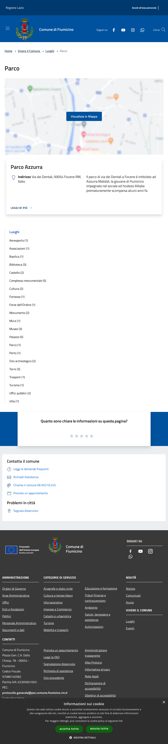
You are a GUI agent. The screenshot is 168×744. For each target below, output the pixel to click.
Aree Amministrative (15, 595)
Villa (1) (14, 401)
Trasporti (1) (17, 377)
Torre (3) (14, 369)
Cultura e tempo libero (58, 595)
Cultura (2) (16, 288)
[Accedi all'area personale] (144, 8)
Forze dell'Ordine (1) (22, 304)
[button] (84, 737)
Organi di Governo (14, 588)
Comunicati (133, 595)
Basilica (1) (16, 256)
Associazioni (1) (19, 248)
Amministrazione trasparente (96, 653)
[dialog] (84, 721)
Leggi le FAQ (52, 657)
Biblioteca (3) (17, 264)
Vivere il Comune (29, 51)
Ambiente (91, 607)
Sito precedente (54, 677)
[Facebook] (112, 29)
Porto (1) (14, 353)
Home (8, 51)
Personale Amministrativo (19, 623)
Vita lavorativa (53, 602)
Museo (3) (15, 329)
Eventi (130, 628)
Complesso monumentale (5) (27, 280)
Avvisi (130, 602)
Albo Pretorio (93, 662)
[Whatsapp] (141, 29)
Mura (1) (14, 321)
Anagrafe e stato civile (58, 588)
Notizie (130, 588)
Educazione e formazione (101, 588)
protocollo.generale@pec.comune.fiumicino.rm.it (34, 692)
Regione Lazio (15, 7)
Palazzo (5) (16, 337)
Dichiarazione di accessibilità (95, 686)
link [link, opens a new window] (121, 721)
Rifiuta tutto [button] (99, 728)
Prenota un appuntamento (61, 650)
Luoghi (49, 51)
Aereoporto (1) (18, 240)
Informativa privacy (97, 669)
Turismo (49, 623)
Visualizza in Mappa (84, 116)
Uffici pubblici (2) (20, 393)
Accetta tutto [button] (69, 729)
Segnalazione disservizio (59, 664)
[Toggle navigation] (7, 28)
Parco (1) (15, 345)
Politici (6, 616)
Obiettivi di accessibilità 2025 (100, 698)
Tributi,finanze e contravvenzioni (95, 598)
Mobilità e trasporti (56, 630)
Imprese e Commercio (57, 609)
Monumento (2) (19, 312)
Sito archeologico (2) (22, 361)
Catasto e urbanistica (57, 616)
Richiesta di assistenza (58, 671)
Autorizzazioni (94, 626)
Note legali (92, 676)
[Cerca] (163, 29)
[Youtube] (122, 29)
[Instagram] (131, 29)
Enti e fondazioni (13, 609)
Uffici (5, 602)
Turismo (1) (16, 385)
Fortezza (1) (16, 296)
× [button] (163, 702)
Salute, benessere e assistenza (97, 617)
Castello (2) (16, 272)
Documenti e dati (13, 630)
